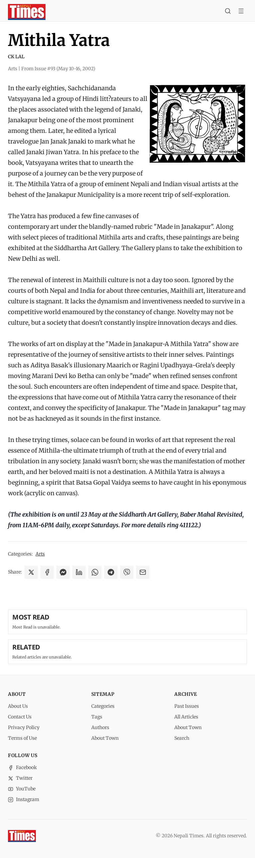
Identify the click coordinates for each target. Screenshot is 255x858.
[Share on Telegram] (111, 572)
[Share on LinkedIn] (79, 572)
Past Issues (186, 706)
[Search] (228, 12)
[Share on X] (31, 572)
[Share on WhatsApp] (95, 572)
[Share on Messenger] (63, 572)
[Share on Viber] (126, 572)
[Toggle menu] (241, 12)
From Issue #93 (58, 69)
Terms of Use (22, 738)
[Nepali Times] (22, 836)
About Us (18, 706)
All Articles (186, 717)
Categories (103, 706)
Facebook (22, 767)
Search (181, 738)
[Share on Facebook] (47, 572)
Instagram (23, 799)
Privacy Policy (24, 727)
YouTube (22, 789)
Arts (40, 554)
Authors (100, 727)
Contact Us (20, 717)
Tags (96, 717)
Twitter (20, 778)
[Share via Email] (142, 572)
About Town (105, 738)
